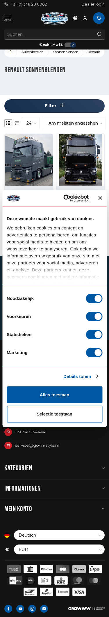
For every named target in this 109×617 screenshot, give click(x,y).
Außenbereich (33, 52)
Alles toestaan (54, 394)
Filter (55, 105)
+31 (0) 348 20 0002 (25, 4)
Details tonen (77, 376)
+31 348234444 (30, 431)
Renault (94, 52)
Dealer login (93, 4)
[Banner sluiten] (100, 198)
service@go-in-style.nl (37, 445)
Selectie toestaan (54, 413)
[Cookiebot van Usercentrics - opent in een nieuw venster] (66, 198)
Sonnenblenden (65, 52)
